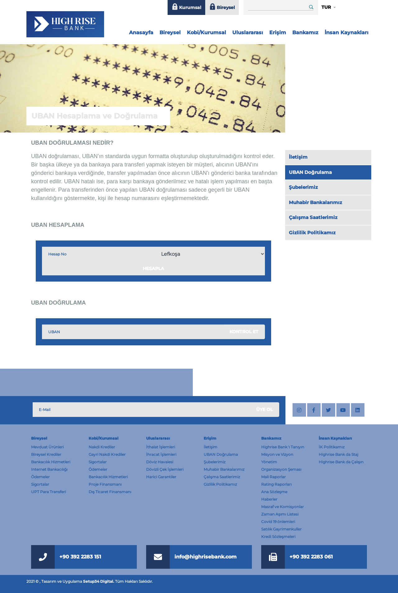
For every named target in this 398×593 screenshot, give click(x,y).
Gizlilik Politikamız (312, 233)
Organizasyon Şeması (281, 469)
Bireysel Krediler (46, 454)
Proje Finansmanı (105, 484)
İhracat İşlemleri (161, 454)
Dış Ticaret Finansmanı (110, 491)
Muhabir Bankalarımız (315, 202)
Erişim (277, 32)
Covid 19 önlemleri (278, 521)
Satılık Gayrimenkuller (281, 529)
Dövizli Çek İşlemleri (164, 469)
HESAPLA (153, 268)
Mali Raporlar (273, 476)
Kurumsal (186, 7)
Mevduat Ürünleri (47, 447)
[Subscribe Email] (141, 409)
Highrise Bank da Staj (338, 454)
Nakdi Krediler (102, 447)
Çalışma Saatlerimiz (313, 217)
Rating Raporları (276, 484)
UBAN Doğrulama (310, 172)
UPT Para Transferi (48, 491)
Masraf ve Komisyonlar (282, 506)
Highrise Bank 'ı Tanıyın (282, 447)
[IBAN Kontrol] (99, 254)
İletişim (298, 157)
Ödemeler (40, 476)
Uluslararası (247, 32)
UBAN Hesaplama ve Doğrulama (94, 115)
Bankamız (305, 32)
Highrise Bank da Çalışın (341, 462)
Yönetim (269, 462)
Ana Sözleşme (274, 491)
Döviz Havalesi (159, 462)
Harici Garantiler (161, 476)
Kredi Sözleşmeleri (278, 536)
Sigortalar (40, 484)
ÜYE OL (264, 409)
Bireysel (222, 7)
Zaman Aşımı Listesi (279, 514)
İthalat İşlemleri (160, 447)
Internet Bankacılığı (49, 469)
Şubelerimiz (303, 187)
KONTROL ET (243, 331)
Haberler (269, 499)
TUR (326, 7)
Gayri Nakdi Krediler (107, 454)
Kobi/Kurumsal (206, 32)
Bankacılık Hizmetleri (50, 462)
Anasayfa (142, 31)
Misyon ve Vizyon (277, 454)
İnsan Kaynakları (346, 32)
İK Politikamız (332, 447)
